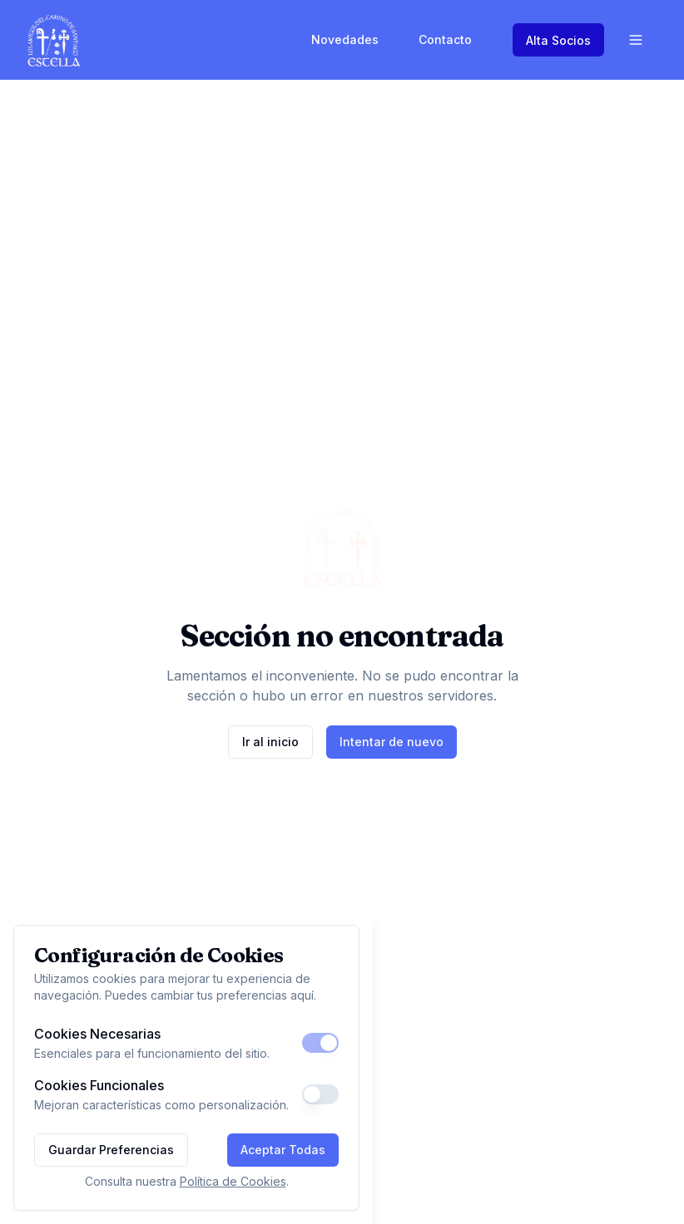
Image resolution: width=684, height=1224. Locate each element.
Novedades (345, 39)
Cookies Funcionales (99, 1085)
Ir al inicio (270, 742)
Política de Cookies (233, 1181)
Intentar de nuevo (392, 742)
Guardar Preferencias (111, 1150)
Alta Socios (558, 40)
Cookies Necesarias (97, 1033)
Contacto (445, 39)
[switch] (320, 1043)
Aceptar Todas (282, 1150)
